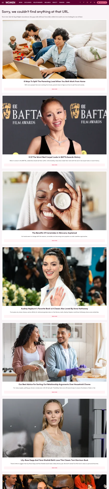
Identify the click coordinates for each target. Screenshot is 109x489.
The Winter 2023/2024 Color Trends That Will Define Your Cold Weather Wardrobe (19, 306)
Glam (43, 476)
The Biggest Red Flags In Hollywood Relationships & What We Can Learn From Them (18, 132)
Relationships (37, 2)
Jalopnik (25, 476)
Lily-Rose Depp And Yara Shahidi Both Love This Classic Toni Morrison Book (90, 88)
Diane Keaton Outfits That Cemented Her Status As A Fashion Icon (90, 350)
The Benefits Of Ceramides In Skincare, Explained (90, 42)
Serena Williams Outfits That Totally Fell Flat (19, 392)
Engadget (19, 476)
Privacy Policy (60, 465)
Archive (51, 465)
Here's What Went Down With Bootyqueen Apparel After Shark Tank (54, 175)
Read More (18, 58)
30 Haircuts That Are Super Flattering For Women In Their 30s (19, 217)
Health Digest (56, 476)
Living (68, 2)
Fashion (61, 2)
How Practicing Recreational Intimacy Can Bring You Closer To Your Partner (54, 350)
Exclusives (27, 2)
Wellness (48, 2)
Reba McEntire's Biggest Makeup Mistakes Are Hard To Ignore (54, 304)
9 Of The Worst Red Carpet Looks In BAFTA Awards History (54, 42)
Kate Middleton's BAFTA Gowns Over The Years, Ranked (54, 392)
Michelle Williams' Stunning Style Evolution (19, 436)
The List (81, 476)
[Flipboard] (91, 2)
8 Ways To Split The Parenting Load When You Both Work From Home (18, 44)
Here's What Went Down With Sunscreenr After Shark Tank (90, 174)
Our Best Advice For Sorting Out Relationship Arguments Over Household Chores (54, 88)
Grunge (49, 476)
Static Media (45, 468)
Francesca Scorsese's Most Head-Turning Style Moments (90, 217)
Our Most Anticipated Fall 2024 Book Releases (19, 174)
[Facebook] (80, 2)
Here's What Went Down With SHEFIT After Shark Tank (19, 348)
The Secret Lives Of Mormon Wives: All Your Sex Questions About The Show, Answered (54, 262)
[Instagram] (87, 2)
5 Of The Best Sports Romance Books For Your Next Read (90, 260)
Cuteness (37, 476)
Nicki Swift (74, 476)
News (20, 2)
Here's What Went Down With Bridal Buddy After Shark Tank (54, 130)
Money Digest (66, 476)
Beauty (55, 2)
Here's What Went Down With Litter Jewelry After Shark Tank (18, 260)
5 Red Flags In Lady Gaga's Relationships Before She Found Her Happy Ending (90, 306)
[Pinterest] (84, 2)
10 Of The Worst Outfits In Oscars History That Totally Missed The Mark (54, 437)
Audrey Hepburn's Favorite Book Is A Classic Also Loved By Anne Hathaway (18, 88)
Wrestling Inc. (89, 476)
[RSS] (94, 2)
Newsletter (102, 2)
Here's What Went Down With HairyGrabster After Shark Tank (90, 130)
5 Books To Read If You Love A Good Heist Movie (54, 217)
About (46, 465)
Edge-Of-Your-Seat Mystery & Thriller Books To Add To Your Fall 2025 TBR (90, 437)
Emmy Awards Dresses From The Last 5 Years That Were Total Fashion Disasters (90, 394)
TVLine (31, 476)
